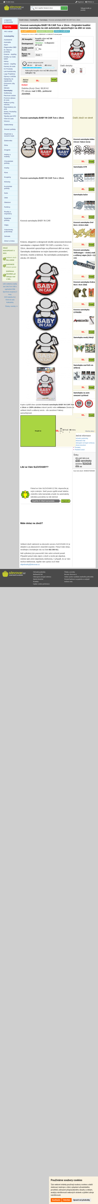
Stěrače (7, 88)
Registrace (80, 2)
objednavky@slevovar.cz (30, 564)
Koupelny (7, 177)
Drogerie (7, 150)
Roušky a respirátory (8, 213)
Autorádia (7, 42)
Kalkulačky (10, 302)
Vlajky (6, 225)
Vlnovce (7, 121)
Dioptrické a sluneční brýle (9, 135)
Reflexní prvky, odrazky (9, 103)
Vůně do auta (9, 119)
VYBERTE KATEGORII (8, 21)
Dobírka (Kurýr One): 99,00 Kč (35, 88)
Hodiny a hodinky (7, 155)
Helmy (6, 61)
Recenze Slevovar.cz (70, 574)
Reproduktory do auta (10, 108)
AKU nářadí (8, 31)
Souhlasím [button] (56, 1200)
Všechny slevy (89, 431)
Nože (6, 193)
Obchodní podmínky (81, 438)
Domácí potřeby (10, 129)
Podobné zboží (80, 450)
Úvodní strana (8, 2)
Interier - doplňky (10, 64)
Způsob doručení (80, 445)
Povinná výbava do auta (9, 99)
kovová (87, 463)
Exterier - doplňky (10, 54)
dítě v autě (78, 458)
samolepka (85, 460)
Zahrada (7, 236)
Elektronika (8, 141)
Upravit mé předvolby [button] (81, 1200)
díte (77, 466)
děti (81, 466)
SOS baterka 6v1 (10, 297)
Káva (6, 172)
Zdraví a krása (9, 241)
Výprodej (7, 27)
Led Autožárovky (10, 71)
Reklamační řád (80, 441)
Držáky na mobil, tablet (10, 58)
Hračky (6, 168)
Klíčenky (7, 182)
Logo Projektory (9, 74)
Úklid (6, 198)
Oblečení (7, 202)
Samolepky (43, 20)
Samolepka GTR (80, 167)
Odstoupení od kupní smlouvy (84, 443)
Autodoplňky (34, 20)
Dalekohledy (8, 125)
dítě (77, 460)
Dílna (6, 145)
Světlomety (8, 93)
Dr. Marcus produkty (8, 51)
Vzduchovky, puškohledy (8, 231)
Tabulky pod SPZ (10, 116)
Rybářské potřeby (7, 219)
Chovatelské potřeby (8, 162)
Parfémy (7, 207)
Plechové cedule (10, 95)
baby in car (85, 458)
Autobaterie (8, 40)
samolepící (78, 463)
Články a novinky (69, 572)
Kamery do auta (9, 66)
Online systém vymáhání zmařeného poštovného (79, 577)
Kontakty (77, 447)
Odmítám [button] (66, 1200)
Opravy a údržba (10, 76)
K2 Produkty (8, 69)
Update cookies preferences (41, 584)
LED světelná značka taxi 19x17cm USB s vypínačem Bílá (10, 286)
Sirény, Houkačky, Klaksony (10, 113)
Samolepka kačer (81, 195)
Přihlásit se (89, 2)
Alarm (6, 45)
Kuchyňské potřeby (8, 187)
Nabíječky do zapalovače (8, 80)
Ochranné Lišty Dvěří (9, 84)
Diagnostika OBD (10, 47)
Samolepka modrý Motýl (84, 337)
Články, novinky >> (11, 306)
